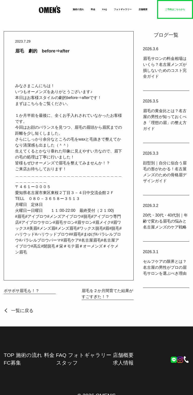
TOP (9, 355)
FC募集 (12, 363)
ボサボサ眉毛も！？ (21, 291)
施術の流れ (78, 9)
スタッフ (67, 363)
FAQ (104, 9)
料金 (93, 9)
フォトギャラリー (123, 9)
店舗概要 (143, 9)
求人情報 (123, 363)
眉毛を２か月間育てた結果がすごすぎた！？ (107, 294)
